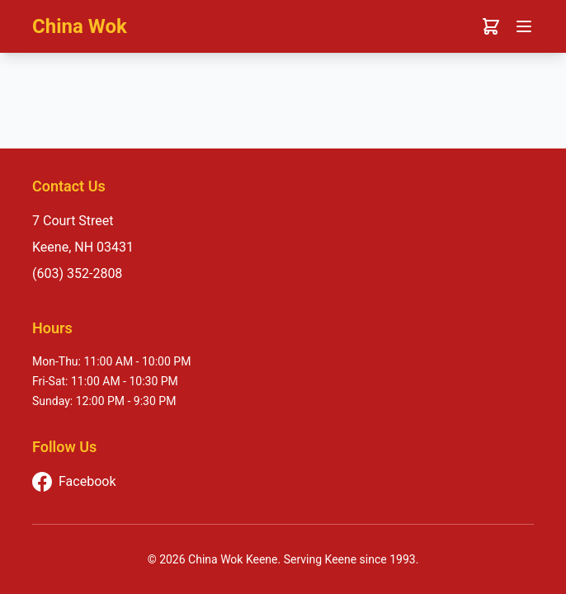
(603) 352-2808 (77, 273)
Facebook (74, 482)
